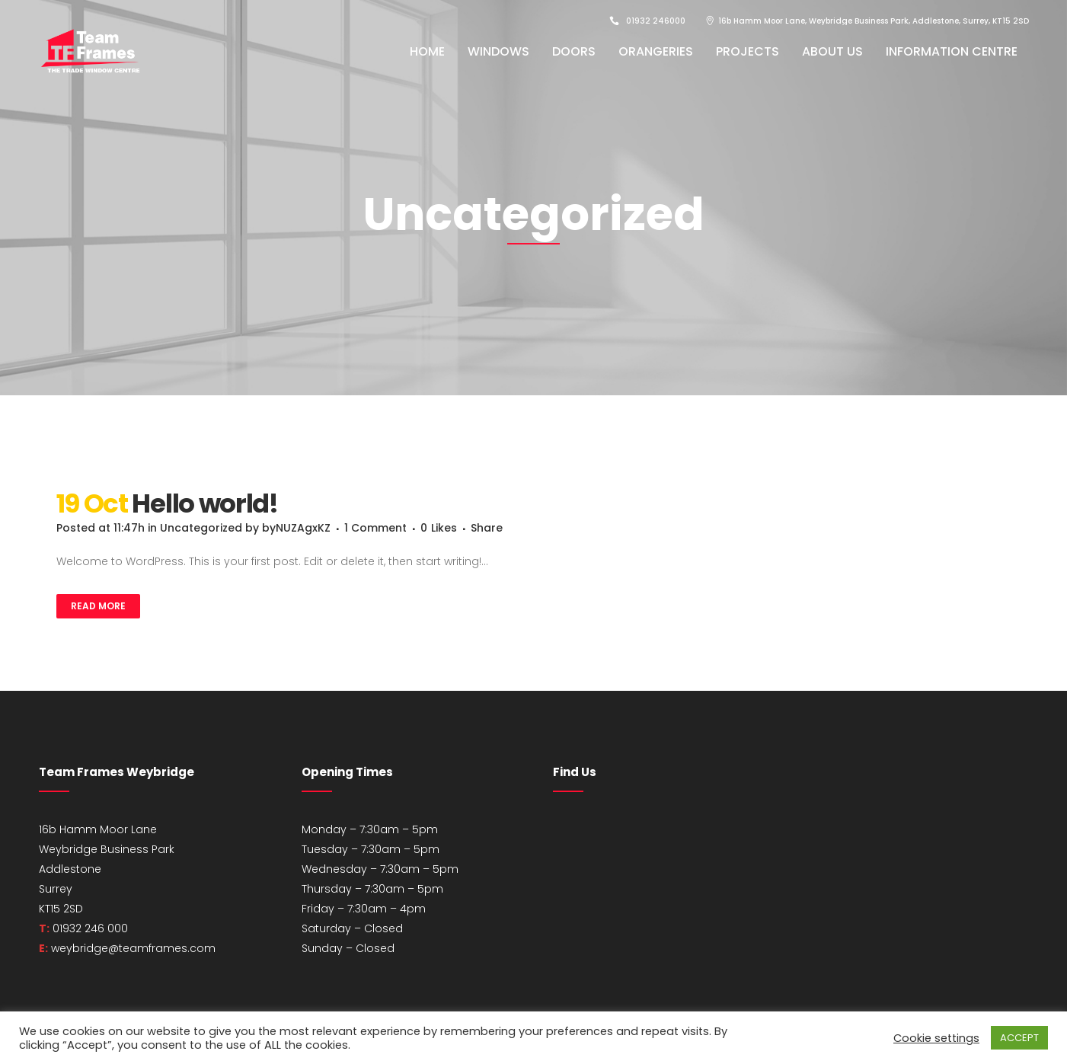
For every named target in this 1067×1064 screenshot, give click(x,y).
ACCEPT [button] (1019, 1037)
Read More (98, 605)
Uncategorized (201, 527)
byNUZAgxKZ (296, 527)
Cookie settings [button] (936, 1038)
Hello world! (204, 503)
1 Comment (375, 527)
